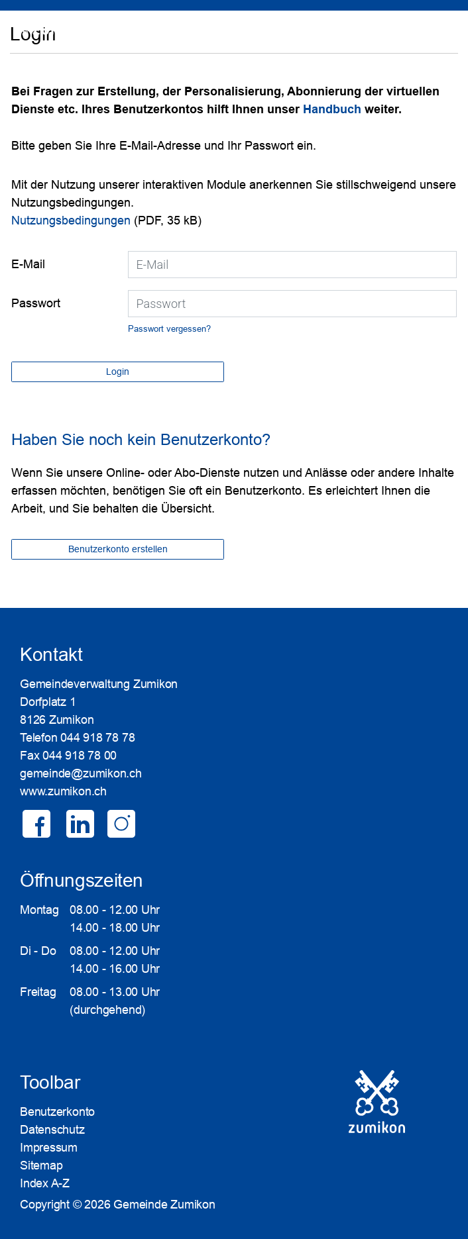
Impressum (49, 1147)
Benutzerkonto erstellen (118, 549)
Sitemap (41, 1165)
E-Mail (28, 264)
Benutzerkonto (57, 1111)
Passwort (35, 303)
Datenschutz (52, 1129)
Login (439, 36)
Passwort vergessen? (169, 329)
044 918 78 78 (97, 737)
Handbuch (334, 109)
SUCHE (402, 36)
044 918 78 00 (79, 755)
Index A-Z (45, 1183)
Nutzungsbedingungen (71, 220)
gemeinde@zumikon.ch (81, 773)
